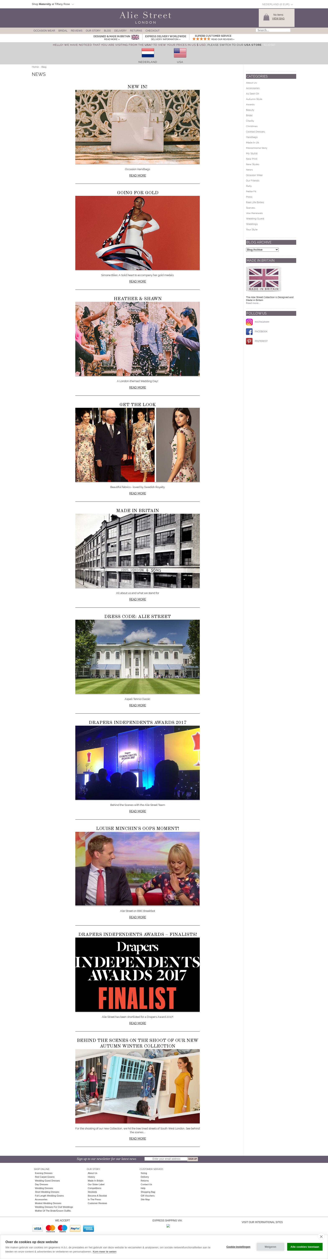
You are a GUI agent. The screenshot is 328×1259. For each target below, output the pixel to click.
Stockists (92, 1192)
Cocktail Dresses (255, 131)
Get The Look (137, 405)
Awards (250, 104)
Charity (250, 120)
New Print (251, 158)
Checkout (152, 30)
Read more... (253, 303)
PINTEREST (257, 341)
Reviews (76, 30)
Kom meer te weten (105, 1251)
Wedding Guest (255, 218)
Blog (107, 30)
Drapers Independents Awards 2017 (138, 722)
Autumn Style (254, 99)
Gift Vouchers (148, 1195)
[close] (321, 1236)
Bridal (62, 30)
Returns (136, 30)
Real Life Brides (255, 202)
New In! (137, 87)
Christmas (252, 126)
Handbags (252, 137)
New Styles (252, 164)
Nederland (147, 62)
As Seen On (252, 93)
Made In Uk (252, 142)
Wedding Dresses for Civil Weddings (54, 1207)
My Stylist (252, 153)
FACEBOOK (257, 331)
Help (143, 1188)
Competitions (94, 1188)
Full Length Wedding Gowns (49, 1195)
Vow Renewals (254, 213)
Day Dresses (41, 1184)
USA (180, 62)
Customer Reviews (97, 1203)
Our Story (93, 30)
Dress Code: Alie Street (137, 616)
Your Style (252, 229)
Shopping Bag (148, 1192)
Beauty (250, 109)
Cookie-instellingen (238, 1246)
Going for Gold (137, 193)
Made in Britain (137, 510)
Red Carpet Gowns (45, 1177)
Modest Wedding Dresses (48, 1203)
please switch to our (234, 44)
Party (249, 186)
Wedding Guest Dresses (47, 1180)
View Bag (278, 18)
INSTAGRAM (257, 321)
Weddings (252, 224)
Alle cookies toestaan (305, 1246)
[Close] (269, 44)
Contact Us (146, 1184)
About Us (251, 82)
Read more (137, 175)
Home (35, 66)
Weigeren (270, 1246)
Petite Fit (251, 191)
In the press (94, 1199)
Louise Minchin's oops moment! (137, 828)
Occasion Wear (44, 30)
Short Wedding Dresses (47, 1192)
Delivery (120, 30)
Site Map (145, 1199)
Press (249, 196)
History (91, 1177)
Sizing (144, 1173)
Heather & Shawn (138, 299)
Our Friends (252, 180)
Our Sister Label (96, 1184)
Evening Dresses (43, 1173)
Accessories (253, 88)
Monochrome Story (256, 148)
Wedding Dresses (44, 1188)
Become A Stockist (97, 1195)
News (249, 169)
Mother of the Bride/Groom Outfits (53, 1210)
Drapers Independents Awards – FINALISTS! (137, 934)
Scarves (250, 207)
